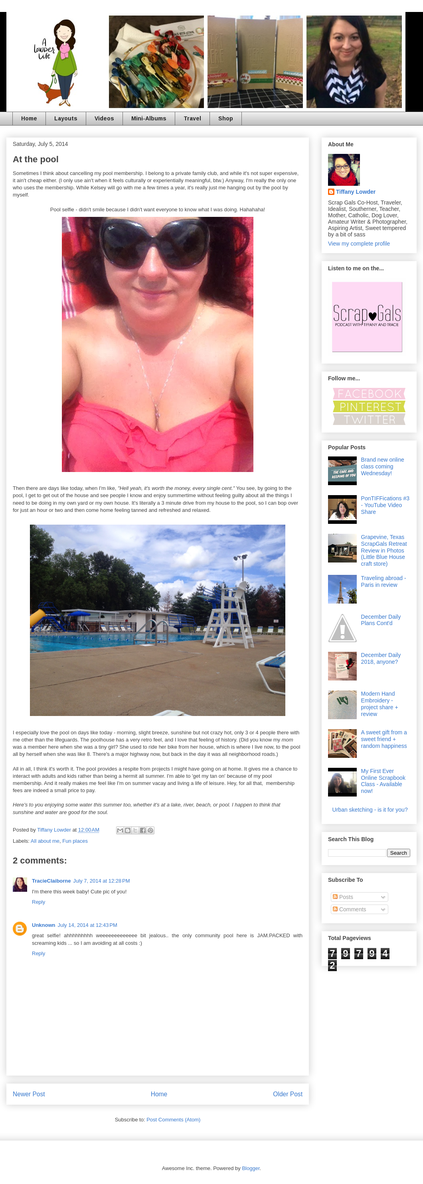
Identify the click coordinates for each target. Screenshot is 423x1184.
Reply (38, 902)
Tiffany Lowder (356, 192)
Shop (225, 118)
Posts (343, 897)
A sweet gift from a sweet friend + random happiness (384, 739)
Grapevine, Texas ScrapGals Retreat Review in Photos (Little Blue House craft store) (384, 550)
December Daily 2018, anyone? (381, 658)
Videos (104, 118)
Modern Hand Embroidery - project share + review (379, 703)
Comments (349, 909)
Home (29, 118)
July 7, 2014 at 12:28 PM (101, 881)
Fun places (75, 841)
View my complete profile (359, 243)
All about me (45, 841)
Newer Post (29, 1094)
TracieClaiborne (51, 881)
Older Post (287, 1094)
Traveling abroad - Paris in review (383, 581)
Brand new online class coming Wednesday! (382, 466)
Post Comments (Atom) (173, 1120)
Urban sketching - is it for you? (370, 809)
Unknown (43, 925)
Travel (192, 118)
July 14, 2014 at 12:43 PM (87, 925)
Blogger (250, 1168)
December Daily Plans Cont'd (381, 620)
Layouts (65, 118)
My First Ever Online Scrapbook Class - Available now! (383, 781)
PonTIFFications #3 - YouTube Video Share (385, 505)
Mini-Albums (148, 118)
